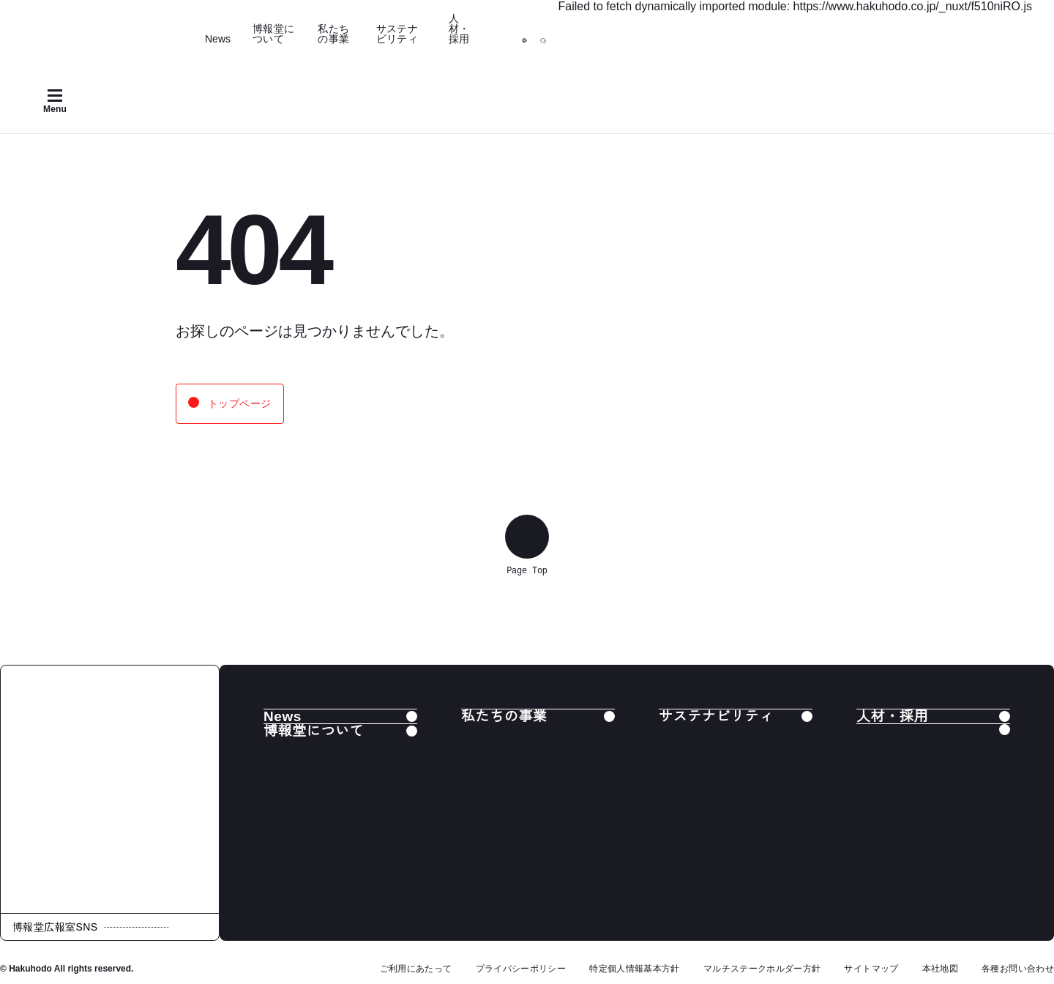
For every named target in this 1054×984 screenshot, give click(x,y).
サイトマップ (871, 968)
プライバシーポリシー (521, 968)
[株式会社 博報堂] (110, 789)
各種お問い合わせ (1018, 968)
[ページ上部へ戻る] (527, 537)
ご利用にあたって (416, 968)
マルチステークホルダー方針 (762, 968)
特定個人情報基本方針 (634, 968)
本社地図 (940, 968)
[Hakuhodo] (113, 27)
